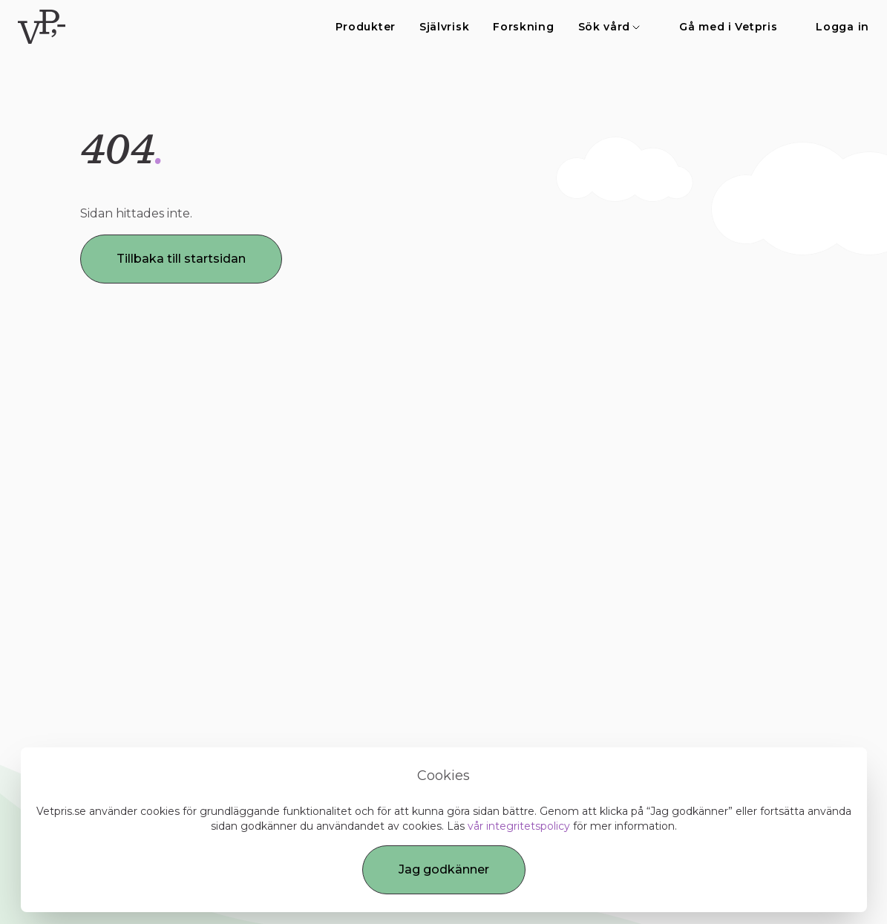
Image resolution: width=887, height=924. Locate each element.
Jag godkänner (444, 869)
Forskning (523, 26)
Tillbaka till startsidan (181, 259)
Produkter (366, 26)
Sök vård (609, 26)
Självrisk (444, 26)
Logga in (842, 26)
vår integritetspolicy (519, 826)
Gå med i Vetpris (728, 26)
